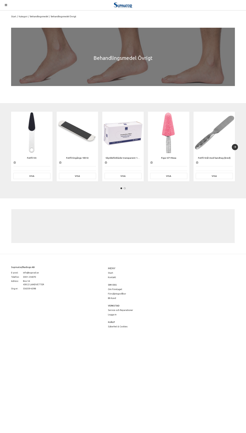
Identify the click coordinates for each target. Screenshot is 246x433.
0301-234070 (29, 277)
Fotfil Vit (32, 158)
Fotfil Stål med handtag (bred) (214, 158)
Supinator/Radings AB (23, 267)
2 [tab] (125, 188)
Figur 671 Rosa (168, 158)
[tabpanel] (31, 146)
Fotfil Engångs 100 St (77, 158)
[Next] (235, 147)
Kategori (23, 16)
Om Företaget (115, 289)
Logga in (112, 314)
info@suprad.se (31, 272)
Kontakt (112, 277)
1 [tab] (121, 188)
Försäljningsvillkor (117, 293)
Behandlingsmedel (39, 16)
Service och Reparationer (120, 310)
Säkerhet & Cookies (118, 326)
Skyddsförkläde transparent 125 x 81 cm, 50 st (130, 158)
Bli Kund (112, 298)
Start (13, 16)
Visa (31, 176)
